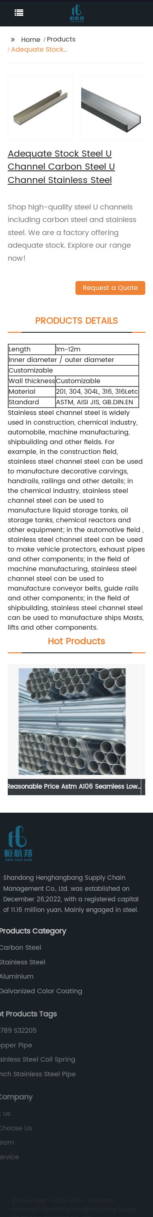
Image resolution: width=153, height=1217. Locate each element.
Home (30, 40)
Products (61, 39)
